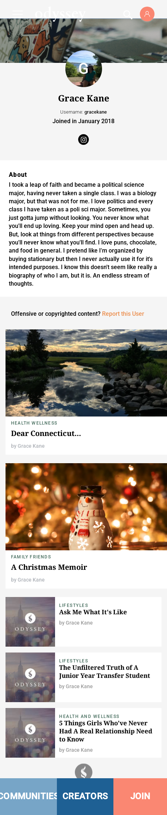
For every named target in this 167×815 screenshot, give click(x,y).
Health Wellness (34, 423)
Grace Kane (31, 446)
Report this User (123, 313)
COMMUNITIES (28, 796)
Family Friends (31, 557)
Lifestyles (73, 605)
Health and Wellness (89, 716)
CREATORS (85, 796)
